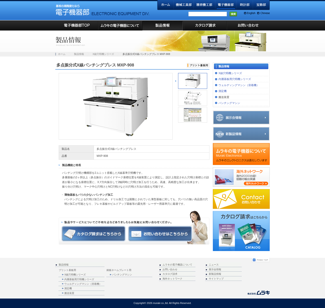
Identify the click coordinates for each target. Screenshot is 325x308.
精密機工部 (204, 5)
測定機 (222, 91)
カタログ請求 (205, 25)
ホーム (165, 5)
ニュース (214, 264)
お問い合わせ (248, 25)
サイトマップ (216, 278)
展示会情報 (241, 118)
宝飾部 (261, 5)
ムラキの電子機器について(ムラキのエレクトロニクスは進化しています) (241, 154)
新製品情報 (241, 134)
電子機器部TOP (76, 25)
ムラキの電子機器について (119, 25)
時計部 (245, 5)
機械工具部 (184, 5)
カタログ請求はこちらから (93, 234)
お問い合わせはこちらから (160, 234)
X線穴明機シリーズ (103, 54)
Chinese (263, 13)
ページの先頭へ (261, 260)
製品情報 (162, 25)
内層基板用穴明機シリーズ (234, 79)
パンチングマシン (229, 103)
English (249, 13)
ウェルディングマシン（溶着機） (238, 85)
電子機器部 (226, 5)
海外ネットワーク (172, 278)
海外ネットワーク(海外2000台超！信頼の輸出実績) (241, 177)
